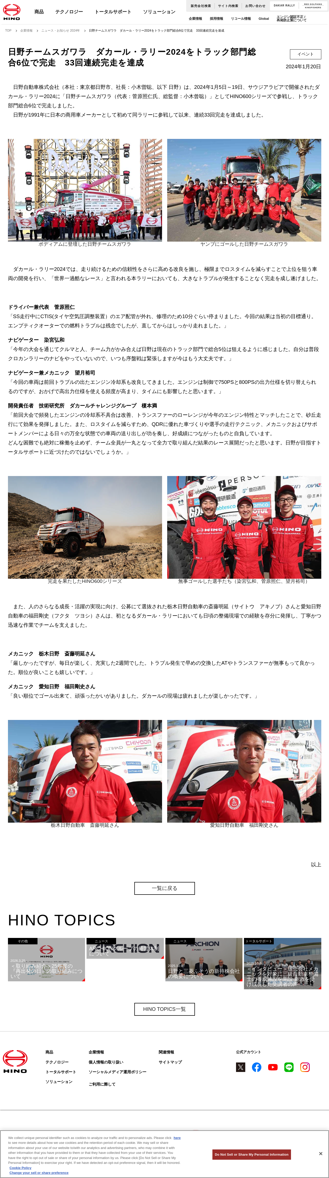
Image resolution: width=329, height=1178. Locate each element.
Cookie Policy (20, 1168)
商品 (39, 11)
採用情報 (216, 19)
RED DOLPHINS (313, 4)
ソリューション (159, 11)
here (177, 1138)
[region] (164, 1154)
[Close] (320, 1153)
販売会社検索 (201, 6)
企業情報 (195, 19)
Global (264, 19)
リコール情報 (241, 19)
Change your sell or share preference (39, 1173)
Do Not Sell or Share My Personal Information (252, 1154)
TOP (8, 30)
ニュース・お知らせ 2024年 (60, 30)
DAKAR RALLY (284, 5)
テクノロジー (69, 11)
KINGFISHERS (313, 7)
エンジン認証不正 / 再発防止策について (292, 18)
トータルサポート (113, 11)
